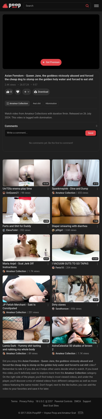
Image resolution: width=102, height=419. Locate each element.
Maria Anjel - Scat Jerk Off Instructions (18, 265)
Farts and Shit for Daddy (17, 226)
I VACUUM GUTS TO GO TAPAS (70, 263)
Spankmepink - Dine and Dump (70, 188)
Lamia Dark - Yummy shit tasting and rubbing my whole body (22, 347)
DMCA (77, 401)
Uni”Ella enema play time (17, 188)
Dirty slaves (59, 304)
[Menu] (96, 5)
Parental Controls (63, 401)
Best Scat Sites (51, 405)
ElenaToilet (12, 230)
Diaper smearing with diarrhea (69, 226)
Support (87, 401)
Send (90, 133)
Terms (14, 401)
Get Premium (51, 62)
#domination (51, 103)
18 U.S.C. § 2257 (44, 401)
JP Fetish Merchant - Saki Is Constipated (19, 306)
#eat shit (37, 103)
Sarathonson (62, 308)
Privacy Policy (26, 401)
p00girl (59, 230)
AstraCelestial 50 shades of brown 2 (72, 347)
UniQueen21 (12, 193)
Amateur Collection (17, 103)
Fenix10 (60, 267)
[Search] (87, 5)
